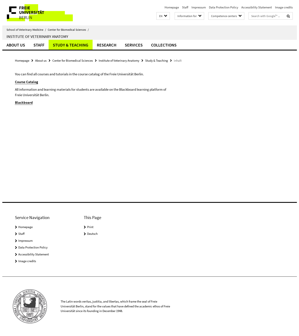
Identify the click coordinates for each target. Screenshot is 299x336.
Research (106, 45)
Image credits (284, 7)
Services (134, 45)
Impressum (198, 7)
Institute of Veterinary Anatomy (37, 36)
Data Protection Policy (223, 7)
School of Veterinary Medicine (26, 29)
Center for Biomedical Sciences (68, 29)
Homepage (172, 7)
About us (16, 45)
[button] (163, 16)
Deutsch (92, 234)
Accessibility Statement (256, 7)
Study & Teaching (70, 45)
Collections (164, 45)
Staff (185, 7)
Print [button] (90, 227)
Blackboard (24, 102)
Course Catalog (26, 82)
